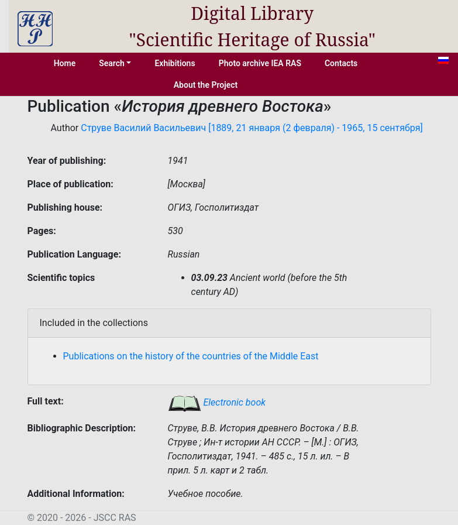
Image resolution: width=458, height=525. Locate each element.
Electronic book (217, 402)
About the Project (206, 85)
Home (65, 63)
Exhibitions (174, 63)
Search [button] (112, 63)
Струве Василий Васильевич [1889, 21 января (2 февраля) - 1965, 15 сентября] (251, 127)
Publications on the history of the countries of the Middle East (191, 356)
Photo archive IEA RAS (260, 63)
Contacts (341, 63)
